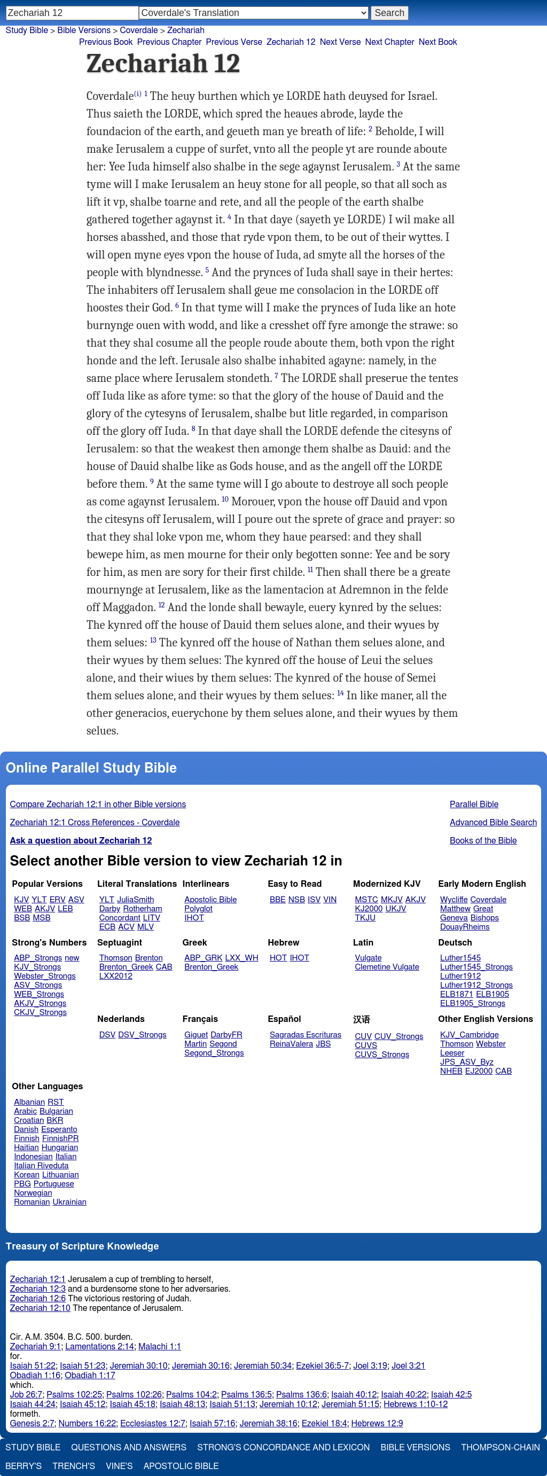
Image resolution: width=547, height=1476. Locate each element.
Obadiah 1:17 (90, 1375)
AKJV (45, 909)
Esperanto (59, 1130)
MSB (41, 918)
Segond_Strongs (214, 1053)
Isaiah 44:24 (33, 1404)
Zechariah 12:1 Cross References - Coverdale (95, 822)
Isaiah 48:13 (182, 1404)
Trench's (73, 1466)
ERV (58, 900)
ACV (126, 927)
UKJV (396, 909)
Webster (491, 1044)
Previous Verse (234, 42)
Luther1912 (460, 976)
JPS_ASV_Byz (467, 1062)
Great (483, 909)
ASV (76, 900)
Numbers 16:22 (87, 1423)
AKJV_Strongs (40, 1003)
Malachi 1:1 (159, 1346)
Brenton (149, 958)
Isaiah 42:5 (451, 1395)
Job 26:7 (26, 1395)
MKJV (392, 900)
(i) (138, 93)
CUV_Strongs (398, 1037)
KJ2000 (369, 909)
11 (310, 569)
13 (153, 640)
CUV (363, 1037)
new (72, 958)
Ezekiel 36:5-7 (322, 1366)
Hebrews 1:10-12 (416, 1404)
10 (225, 499)
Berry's (23, 1466)
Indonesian (33, 1157)
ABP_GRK (203, 958)
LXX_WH (242, 958)
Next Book (438, 42)
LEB (65, 909)
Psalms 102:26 (134, 1395)
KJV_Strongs (37, 967)
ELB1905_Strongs (472, 1003)
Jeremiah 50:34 (263, 1366)
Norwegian (33, 1193)
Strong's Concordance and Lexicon (283, 1447)
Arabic (25, 1111)
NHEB (451, 1071)
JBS (323, 1044)
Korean (27, 1175)
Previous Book (106, 42)
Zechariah (186, 30)
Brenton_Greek (126, 967)
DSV (107, 1035)
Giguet (196, 1035)
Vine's (119, 1466)
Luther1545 (460, 958)
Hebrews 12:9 (377, 1423)
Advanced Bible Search (493, 822)
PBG (22, 1184)
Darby (110, 909)
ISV (314, 900)
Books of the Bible (483, 841)
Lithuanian (60, 1175)
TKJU (365, 918)
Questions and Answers (128, 1447)
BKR (54, 1120)
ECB (107, 927)
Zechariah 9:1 (35, 1346)
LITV (151, 918)
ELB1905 (492, 994)
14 (341, 693)
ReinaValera (291, 1044)
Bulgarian (56, 1111)
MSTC (366, 900)
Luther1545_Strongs (476, 967)
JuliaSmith (135, 900)
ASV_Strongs (38, 985)
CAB (164, 967)
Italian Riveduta (41, 1166)
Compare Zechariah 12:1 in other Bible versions (98, 804)
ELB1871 (456, 994)
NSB (296, 900)
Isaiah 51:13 (232, 1404)
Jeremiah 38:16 (268, 1423)
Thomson (115, 958)
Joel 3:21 (409, 1366)
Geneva (454, 918)
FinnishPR (60, 1139)
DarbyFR (226, 1035)
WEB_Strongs (39, 994)
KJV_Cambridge (469, 1035)
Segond (223, 1044)
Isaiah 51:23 (82, 1366)
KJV (21, 900)
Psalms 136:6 (301, 1395)
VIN (330, 900)
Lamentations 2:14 (99, 1346)
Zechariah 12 (291, 42)
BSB (22, 918)
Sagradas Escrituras (305, 1035)
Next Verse (340, 42)
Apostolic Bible (181, 1466)
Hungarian (60, 1148)
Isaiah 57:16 (212, 1423)
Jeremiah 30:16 (201, 1366)
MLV (145, 927)
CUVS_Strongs (382, 1055)
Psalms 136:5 (246, 1395)
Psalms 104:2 (191, 1395)
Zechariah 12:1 (38, 1279)
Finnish (27, 1139)
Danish (26, 1130)
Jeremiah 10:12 (288, 1404)
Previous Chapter (169, 42)
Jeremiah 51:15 (350, 1404)
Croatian (29, 1120)
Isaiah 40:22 (403, 1395)
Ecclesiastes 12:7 (152, 1423)
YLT (39, 900)
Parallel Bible (474, 804)
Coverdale (139, 30)
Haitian (26, 1148)
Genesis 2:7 (32, 1423)
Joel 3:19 (370, 1366)
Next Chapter (390, 42)
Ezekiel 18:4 (324, 1423)
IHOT (194, 918)
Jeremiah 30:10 (138, 1366)
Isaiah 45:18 (132, 1404)
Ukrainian (70, 1202)
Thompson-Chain (500, 1447)
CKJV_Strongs (40, 1013)
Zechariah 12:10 (40, 1308)
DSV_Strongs (142, 1035)
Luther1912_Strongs (476, 985)
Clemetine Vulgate (387, 967)
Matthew (455, 909)
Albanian (29, 1102)
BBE (278, 900)
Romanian (32, 1202)
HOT (278, 958)
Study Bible (27, 30)
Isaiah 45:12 (82, 1404)
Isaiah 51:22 (33, 1366)
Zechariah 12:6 (38, 1298)
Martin (195, 1044)
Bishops (485, 918)
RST (56, 1102)
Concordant (119, 918)
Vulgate (368, 958)
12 (162, 605)
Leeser (452, 1053)
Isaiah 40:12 (354, 1395)
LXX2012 (115, 976)
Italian (66, 1157)
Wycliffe (453, 900)
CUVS (366, 1046)
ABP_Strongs (38, 958)
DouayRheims (465, 927)
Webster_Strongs (45, 976)
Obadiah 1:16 (35, 1375)
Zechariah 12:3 (38, 1289)
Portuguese (54, 1184)
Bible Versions (84, 30)
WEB (23, 909)
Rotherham (142, 909)
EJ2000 (479, 1071)
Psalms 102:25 (74, 1395)
